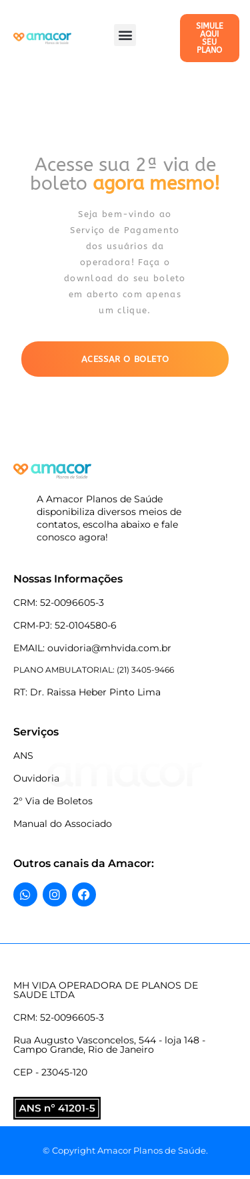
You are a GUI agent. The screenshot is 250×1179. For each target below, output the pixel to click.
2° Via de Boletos (53, 801)
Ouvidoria (36, 778)
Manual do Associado (62, 824)
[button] (125, 35)
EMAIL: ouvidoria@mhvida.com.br (92, 648)
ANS (23, 755)
